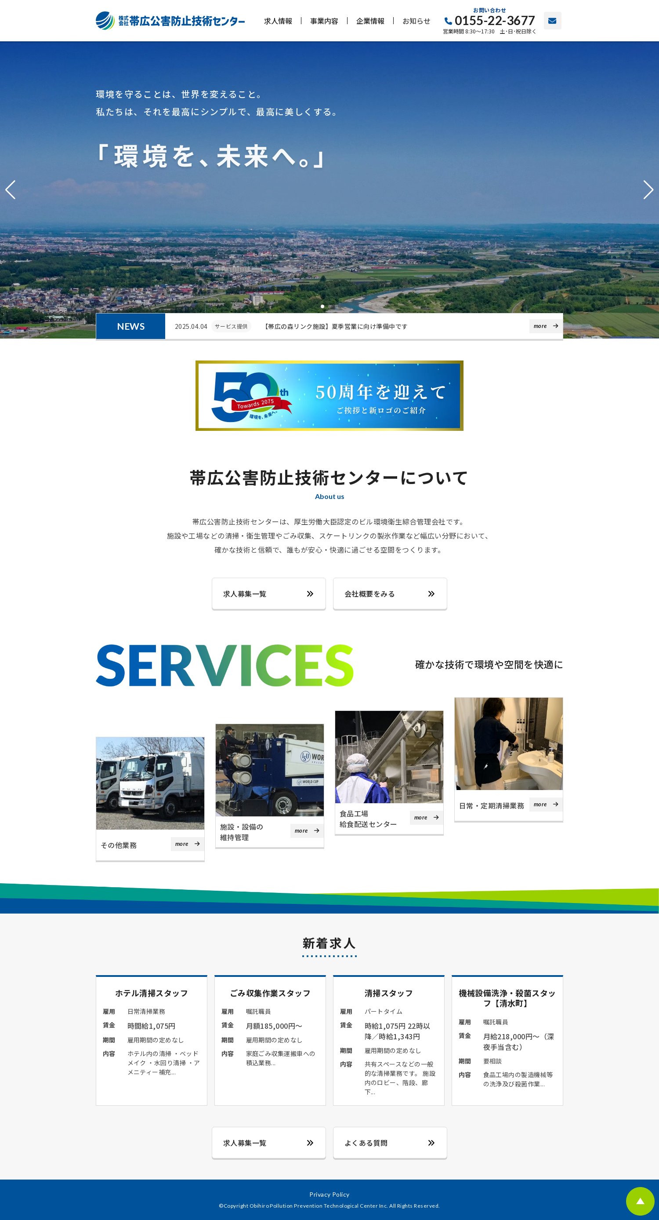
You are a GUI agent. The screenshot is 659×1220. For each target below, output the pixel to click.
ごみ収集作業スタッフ (270, 992)
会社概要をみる (369, 593)
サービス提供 (231, 326)
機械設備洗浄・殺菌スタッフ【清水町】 (507, 998)
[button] (10, 190)
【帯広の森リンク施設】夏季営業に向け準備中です (335, 326)
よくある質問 (366, 1142)
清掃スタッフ (389, 992)
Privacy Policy (329, 1194)
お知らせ (416, 20)
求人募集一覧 (245, 593)
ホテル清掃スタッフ (151, 992)
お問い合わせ (552, 20)
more (540, 325)
